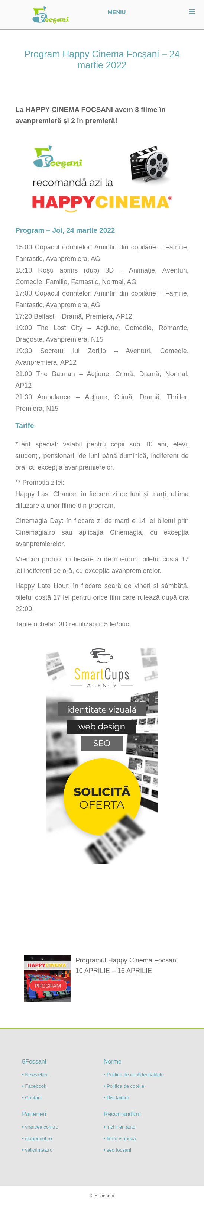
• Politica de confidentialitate (134, 1074)
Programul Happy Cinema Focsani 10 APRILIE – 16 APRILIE (126, 965)
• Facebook (34, 1086)
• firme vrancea (120, 1138)
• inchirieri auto (119, 1127)
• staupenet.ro (37, 1138)
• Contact (32, 1097)
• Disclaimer (116, 1097)
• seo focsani (117, 1150)
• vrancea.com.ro (40, 1127)
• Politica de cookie (124, 1086)
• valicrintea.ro (37, 1150)
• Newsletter (35, 1074)
